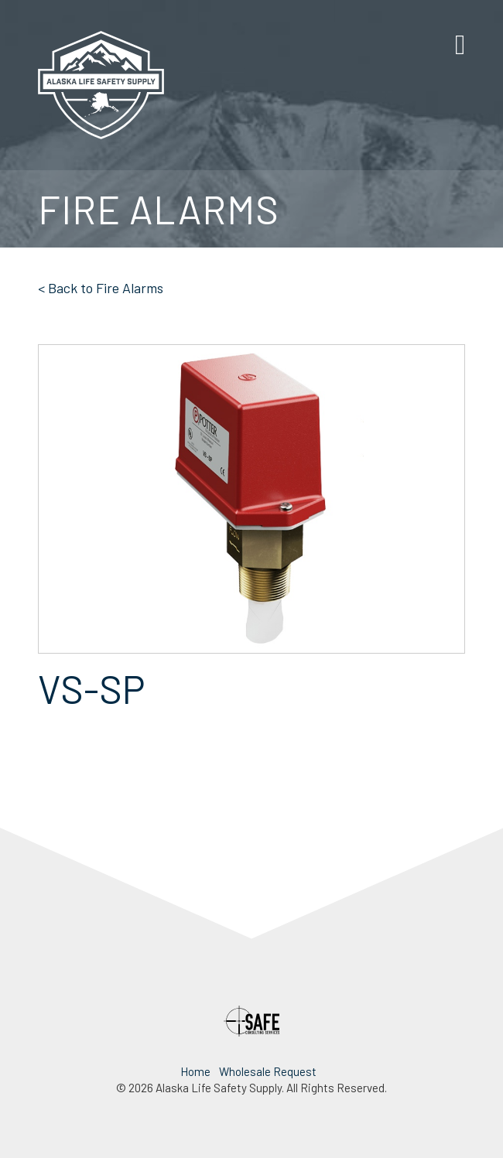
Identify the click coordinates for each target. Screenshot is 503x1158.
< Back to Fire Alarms (100, 287)
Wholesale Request (268, 1071)
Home (195, 1071)
